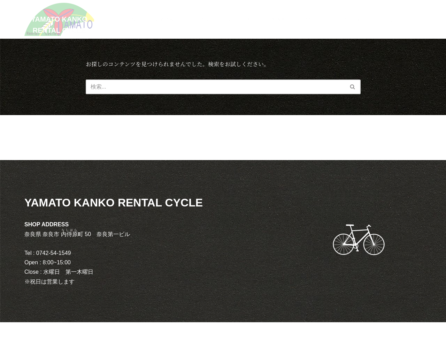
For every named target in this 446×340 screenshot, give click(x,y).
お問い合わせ (352, 19)
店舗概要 (275, 19)
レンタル (200, 19)
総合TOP (128, 19)
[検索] (215, 87)
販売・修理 (237, 19)
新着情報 (164, 19)
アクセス (311, 19)
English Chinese (401, 19)
